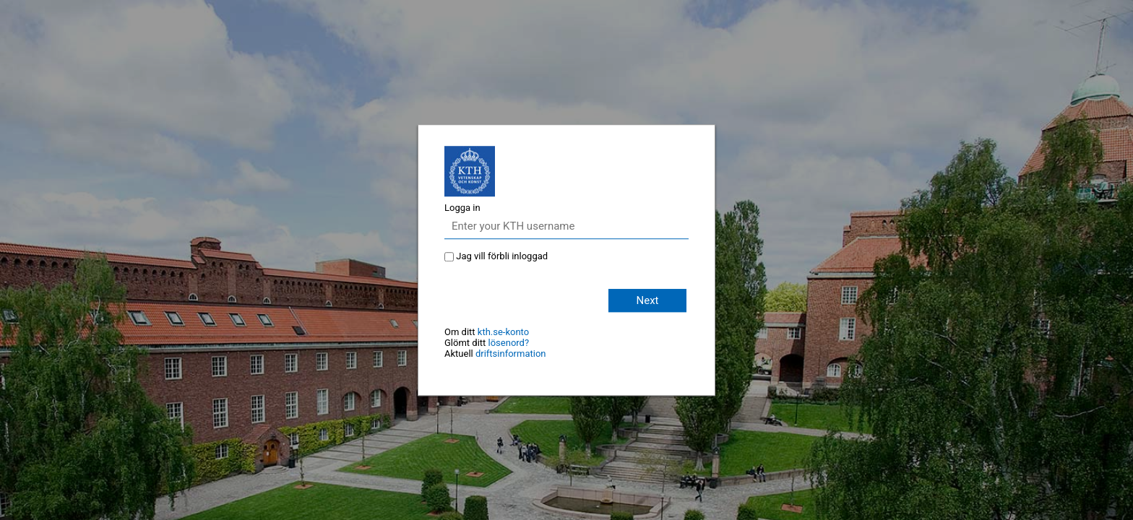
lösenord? (509, 342)
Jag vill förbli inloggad (502, 256)
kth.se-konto (503, 331)
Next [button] (647, 300)
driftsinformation (510, 353)
